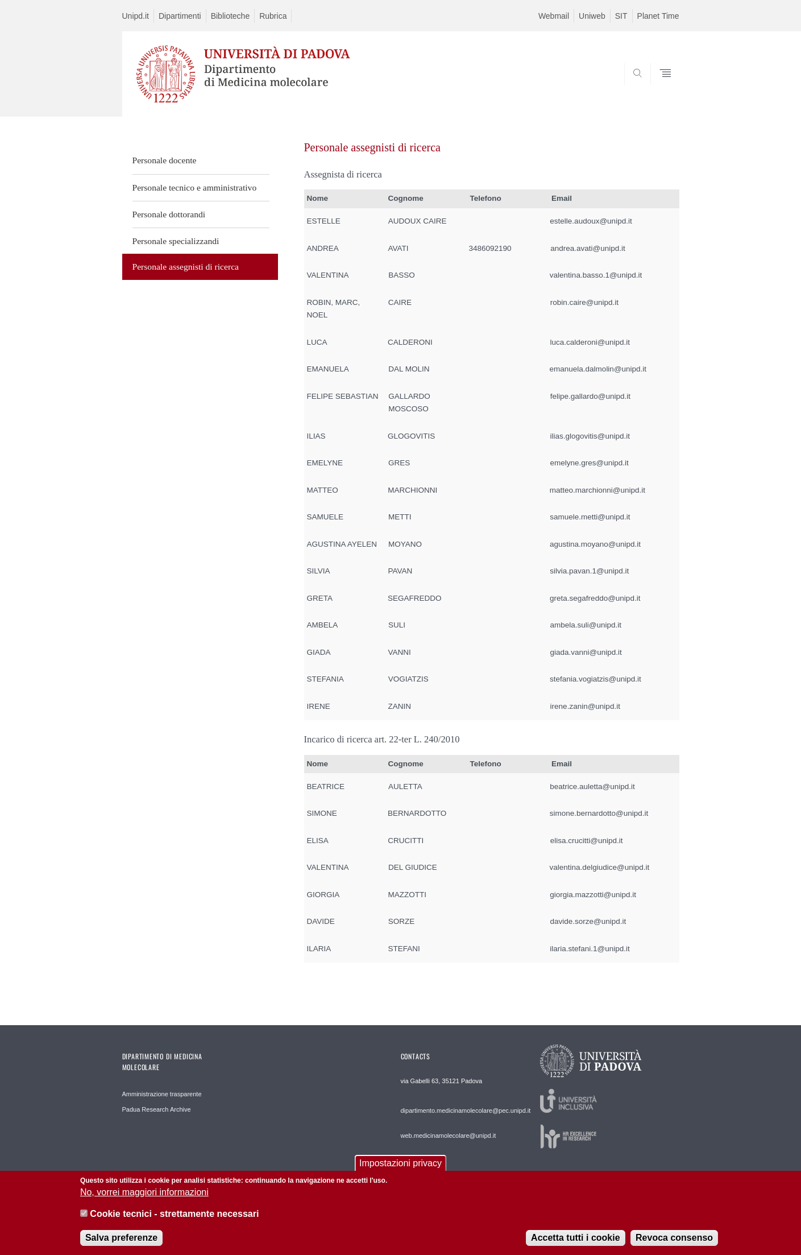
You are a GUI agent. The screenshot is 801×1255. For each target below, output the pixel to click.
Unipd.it (135, 15)
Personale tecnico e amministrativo (194, 187)
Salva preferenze (121, 1246)
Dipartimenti (180, 15)
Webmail (553, 15)
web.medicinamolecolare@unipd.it (448, 1135)
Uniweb (592, 15)
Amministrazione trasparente (162, 1094)
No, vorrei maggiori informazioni (144, 1201)
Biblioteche (230, 15)
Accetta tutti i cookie (575, 1246)
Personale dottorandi (169, 214)
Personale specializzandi (175, 241)
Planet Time (658, 15)
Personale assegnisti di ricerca (185, 266)
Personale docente (164, 160)
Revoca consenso (674, 1246)
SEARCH (659, 89)
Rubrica (273, 15)
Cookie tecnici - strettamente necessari (174, 1222)
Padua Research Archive (156, 1109)
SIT (621, 15)
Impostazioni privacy (400, 1171)
